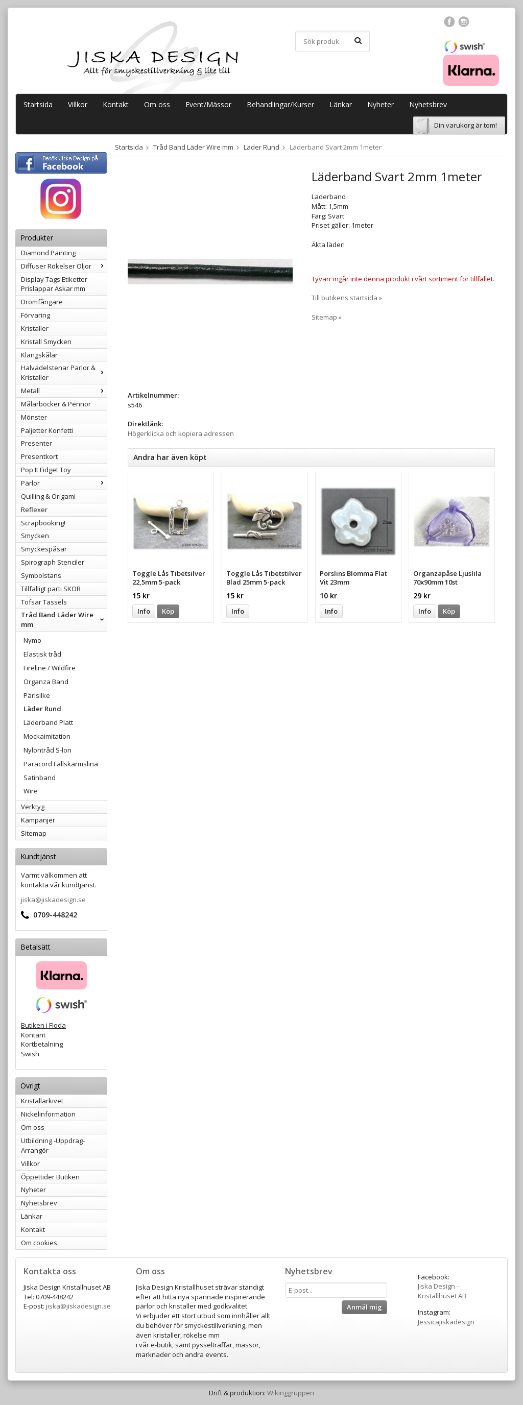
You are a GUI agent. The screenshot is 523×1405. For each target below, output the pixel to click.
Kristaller (35, 328)
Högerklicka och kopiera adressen (181, 433)
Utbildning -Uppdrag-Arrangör (53, 1145)
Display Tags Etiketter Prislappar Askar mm (54, 284)
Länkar (340, 104)
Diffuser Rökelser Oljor (64, 266)
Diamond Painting (48, 252)
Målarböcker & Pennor (56, 403)
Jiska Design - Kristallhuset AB (442, 1290)
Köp (168, 611)
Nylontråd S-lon (47, 750)
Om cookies (39, 1242)
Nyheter (380, 104)
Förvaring (35, 315)
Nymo (32, 640)
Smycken (35, 535)
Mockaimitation (46, 736)
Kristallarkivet (42, 1100)
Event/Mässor (208, 104)
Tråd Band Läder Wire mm (64, 619)
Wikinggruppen (290, 1392)
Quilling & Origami (48, 496)
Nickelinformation (48, 1114)
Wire (30, 790)
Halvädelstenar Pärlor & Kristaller (64, 372)
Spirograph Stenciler (52, 562)
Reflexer (34, 509)
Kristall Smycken (46, 341)
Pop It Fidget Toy (46, 469)
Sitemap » (327, 317)
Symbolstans (41, 575)
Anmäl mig (364, 1307)
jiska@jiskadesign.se (53, 899)
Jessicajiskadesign (446, 1321)
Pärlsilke (36, 695)
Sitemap (33, 833)
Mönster (34, 417)
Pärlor (64, 483)
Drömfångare (42, 301)
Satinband (39, 777)
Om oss (157, 104)
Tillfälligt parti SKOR (51, 588)
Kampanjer (38, 820)
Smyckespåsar (44, 548)
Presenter (36, 443)
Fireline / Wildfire (49, 667)
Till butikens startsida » (347, 297)
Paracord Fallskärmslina (60, 763)
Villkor (77, 104)
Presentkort (39, 456)
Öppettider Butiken (50, 1176)
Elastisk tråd (42, 654)
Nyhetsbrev (428, 104)
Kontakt (116, 104)
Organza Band (45, 681)
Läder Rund (42, 708)
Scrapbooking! (43, 522)
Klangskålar (39, 354)
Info (143, 611)
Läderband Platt (48, 722)
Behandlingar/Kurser (280, 104)
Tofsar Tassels (44, 602)
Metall (64, 390)
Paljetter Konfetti (47, 430)
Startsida (38, 104)
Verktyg (32, 806)
